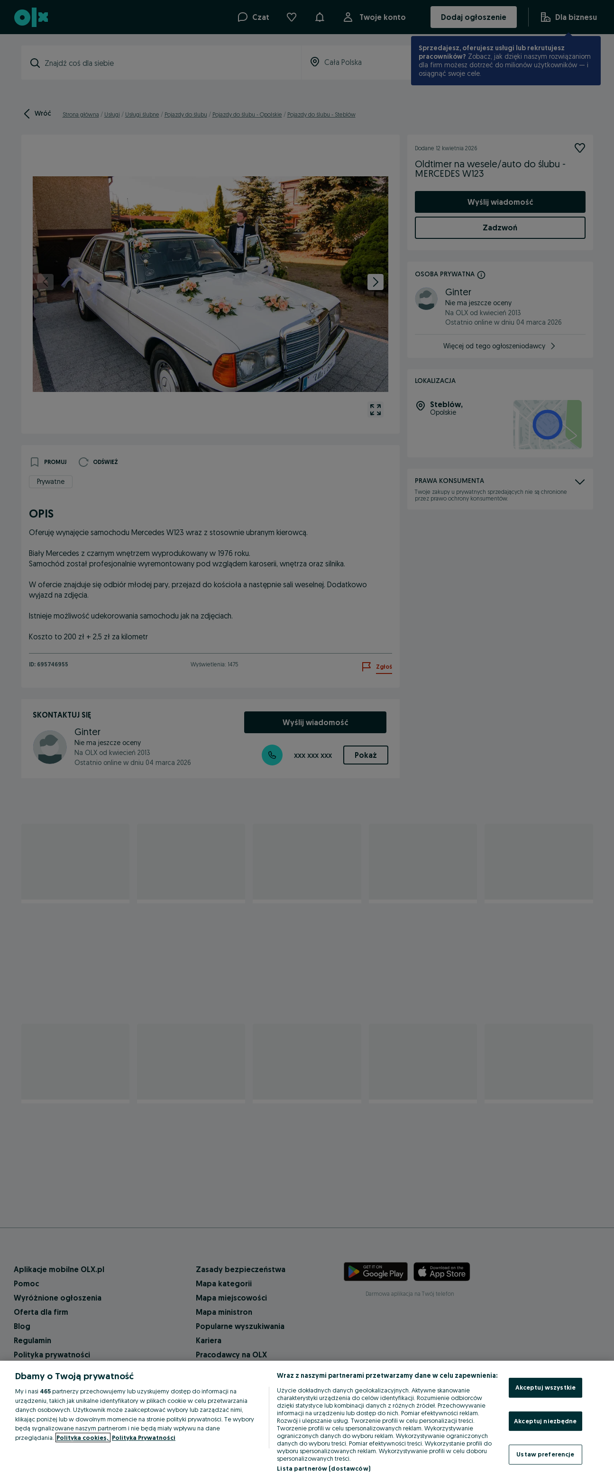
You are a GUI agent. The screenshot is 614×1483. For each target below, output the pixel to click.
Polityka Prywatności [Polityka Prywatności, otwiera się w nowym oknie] (143, 1437)
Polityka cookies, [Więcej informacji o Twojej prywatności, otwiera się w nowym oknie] (83, 1437)
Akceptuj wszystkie (545, 1387)
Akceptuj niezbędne (545, 1421)
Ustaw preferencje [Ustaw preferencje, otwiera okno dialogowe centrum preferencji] (545, 1454)
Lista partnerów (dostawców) (323, 1468)
